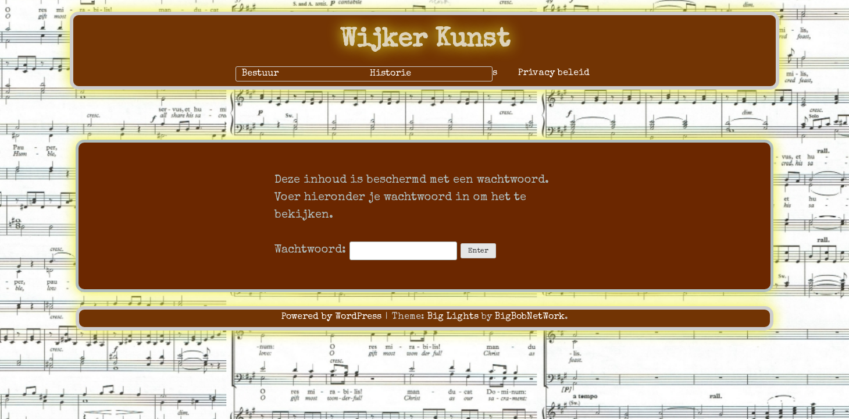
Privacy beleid (554, 73)
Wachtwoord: (365, 250)
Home (270, 73)
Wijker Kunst (425, 40)
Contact (321, 73)
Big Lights (453, 317)
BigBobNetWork (530, 317)
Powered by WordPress (332, 317)
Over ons (381, 73)
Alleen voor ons (459, 73)
